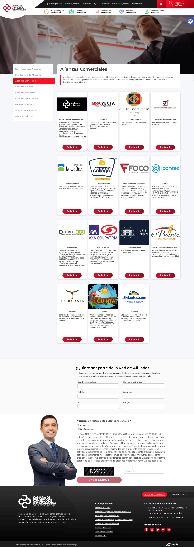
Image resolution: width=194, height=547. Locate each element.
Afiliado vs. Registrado (26, 110)
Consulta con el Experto (27, 98)
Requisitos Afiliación (25, 104)
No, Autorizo (85, 429)
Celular (81, 392)
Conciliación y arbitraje (120, 4)
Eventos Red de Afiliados (28, 75)
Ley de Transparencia (54, 4)
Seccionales (86, 4)
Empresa (127, 392)
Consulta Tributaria (25, 92)
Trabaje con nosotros (178, 494)
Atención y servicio (72, 4)
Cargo (126, 402)
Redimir (72, 147)
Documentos (137, 4)
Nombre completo (86, 382)
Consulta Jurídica (24, 86)
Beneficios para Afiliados (28, 69)
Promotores (105, 4)
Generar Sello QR (24, 116)
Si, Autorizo (84, 425)
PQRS (96, 4)
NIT (79, 402)
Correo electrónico (132, 382)
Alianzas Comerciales (26, 81)
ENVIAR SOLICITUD (99, 480)
